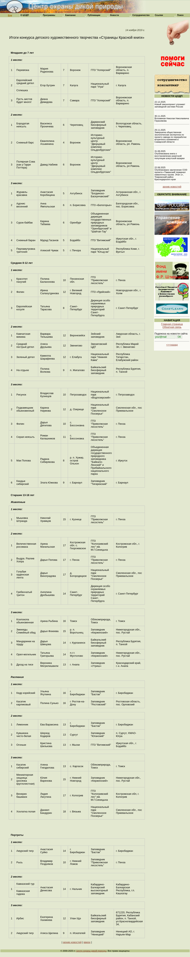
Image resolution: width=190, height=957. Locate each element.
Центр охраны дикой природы (91, 951)
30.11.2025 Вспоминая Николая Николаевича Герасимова (172, 118)
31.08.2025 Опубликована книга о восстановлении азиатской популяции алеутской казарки (169, 155)
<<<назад (172, 344)
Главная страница (172, 324)
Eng (10, 15)
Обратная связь (171, 327)
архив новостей (72, 942)
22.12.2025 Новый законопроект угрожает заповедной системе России (170, 104)
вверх (87, 942)
